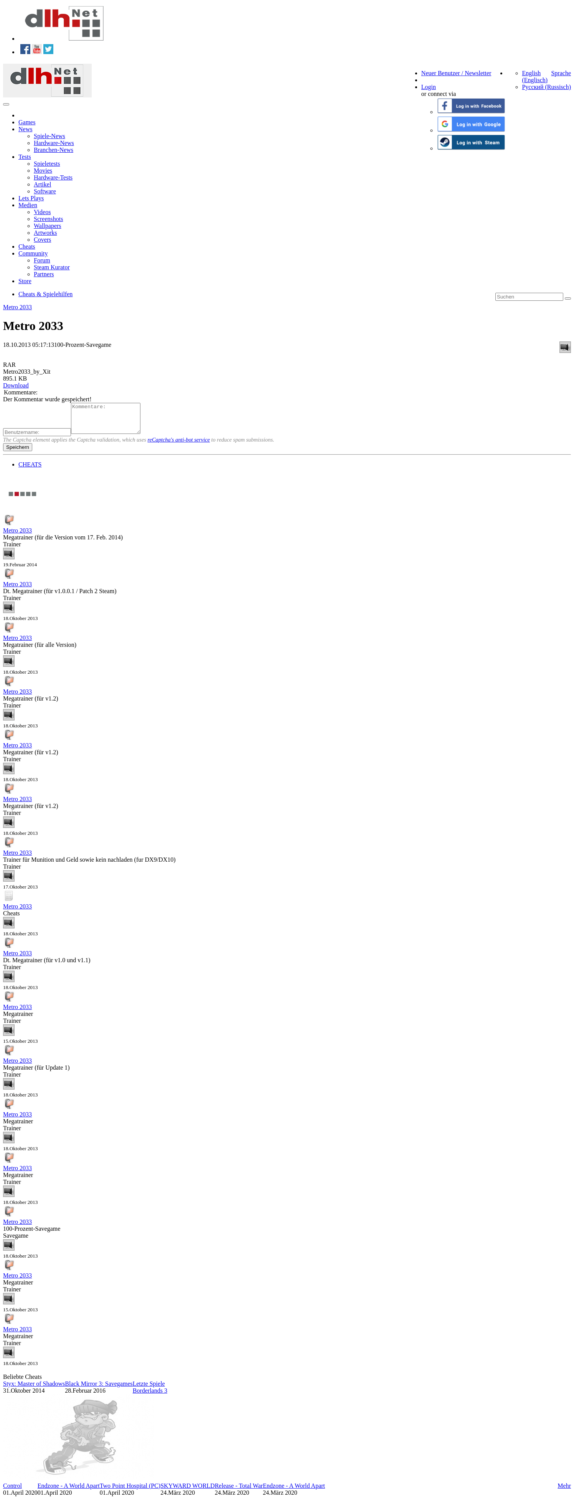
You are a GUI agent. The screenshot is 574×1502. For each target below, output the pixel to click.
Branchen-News (53, 150)
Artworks (45, 232)
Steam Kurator (52, 267)
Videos (42, 212)
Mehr (564, 1491)
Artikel (42, 184)
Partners (44, 274)
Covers (42, 239)
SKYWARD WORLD (187, 1491)
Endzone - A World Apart (69, 1491)
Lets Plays (31, 198)
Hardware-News (54, 143)
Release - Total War (239, 1491)
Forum (42, 260)
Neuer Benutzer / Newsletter (456, 73)
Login (428, 87)
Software (45, 191)
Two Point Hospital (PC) (130, 1491)
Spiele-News (49, 136)
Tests (24, 156)
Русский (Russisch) (546, 87)
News (25, 129)
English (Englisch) (535, 76)
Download (16, 385)
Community (33, 253)
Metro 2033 (17, 307)
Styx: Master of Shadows (34, 1389)
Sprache (561, 73)
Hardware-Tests (53, 177)
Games (26, 122)
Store (24, 281)
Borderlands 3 (150, 1396)
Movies (43, 170)
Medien (27, 205)
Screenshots (48, 219)
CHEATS (29, 470)
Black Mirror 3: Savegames (98, 1389)
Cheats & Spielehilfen (45, 294)
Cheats (26, 246)
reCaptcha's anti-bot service (179, 445)
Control (12, 1491)
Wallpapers (47, 226)
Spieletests (47, 163)
